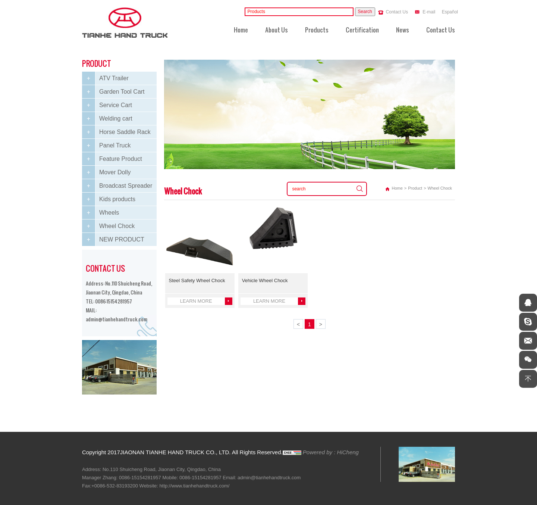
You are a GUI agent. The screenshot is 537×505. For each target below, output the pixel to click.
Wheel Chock (117, 226)
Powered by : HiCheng (331, 452)
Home (241, 27)
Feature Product (120, 159)
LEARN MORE (196, 301)
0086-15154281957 (113, 299)
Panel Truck (115, 145)
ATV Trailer (114, 78)
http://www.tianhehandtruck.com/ (195, 486)
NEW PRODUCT (121, 239)
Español (450, 12)
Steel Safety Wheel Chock (197, 280)
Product (415, 188)
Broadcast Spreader (125, 186)
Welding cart (115, 118)
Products (317, 27)
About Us (276, 27)
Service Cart (115, 105)
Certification (362, 27)
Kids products (117, 199)
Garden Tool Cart (122, 91)
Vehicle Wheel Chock (265, 280)
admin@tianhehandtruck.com (116, 316)
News (402, 27)
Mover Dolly (115, 172)
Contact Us (397, 12)
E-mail (429, 12)
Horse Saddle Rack (125, 132)
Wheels (109, 212)
